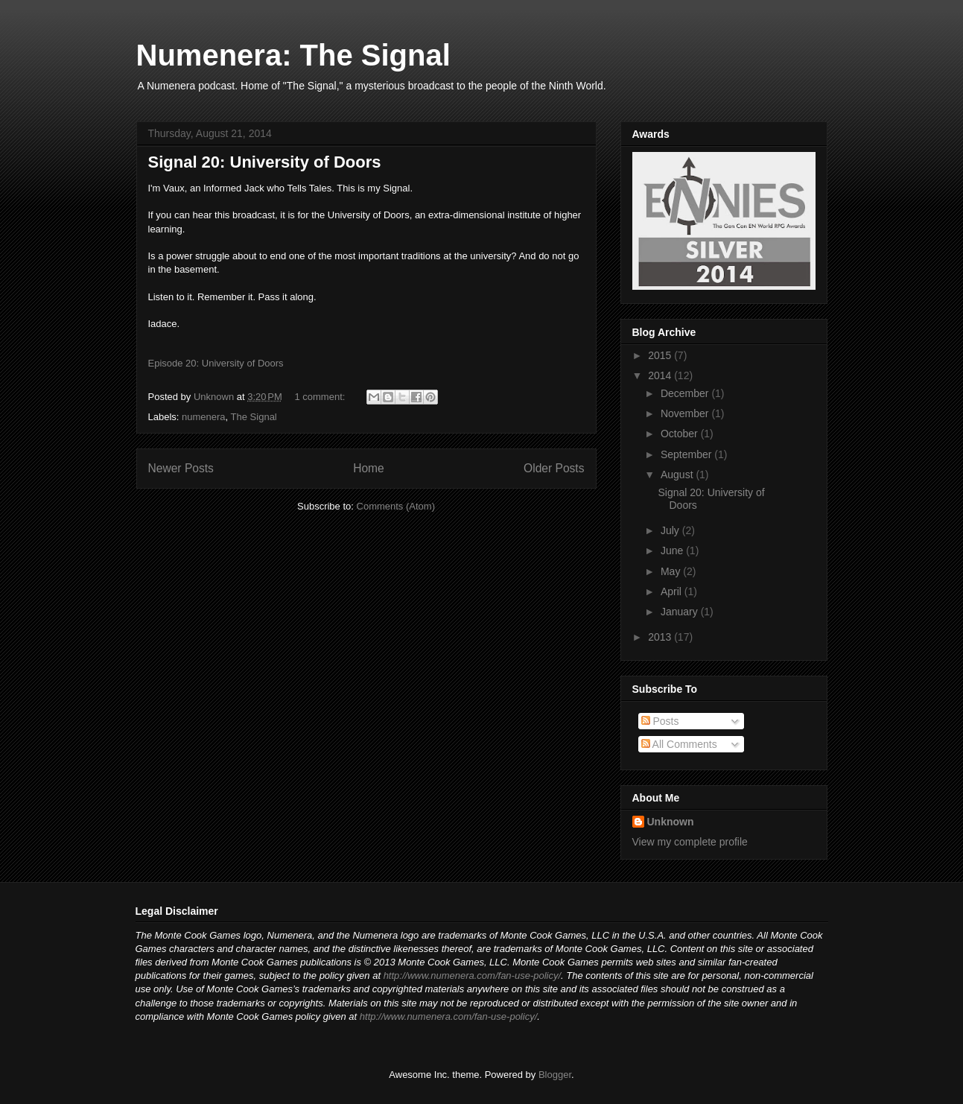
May (672, 571)
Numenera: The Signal (293, 55)
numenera (204, 416)
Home (368, 468)
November (686, 413)
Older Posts (554, 468)
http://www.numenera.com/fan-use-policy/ (472, 975)
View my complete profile (690, 842)
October (681, 434)
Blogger (554, 1074)
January (681, 612)
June (673, 550)
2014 (661, 375)
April (672, 591)
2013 (661, 637)
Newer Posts (181, 468)
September (687, 454)
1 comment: (321, 396)
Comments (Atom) (396, 506)
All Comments (679, 744)
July (671, 530)
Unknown (670, 822)
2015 (661, 355)
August (678, 474)
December (686, 393)
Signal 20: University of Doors (264, 162)
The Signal (254, 416)
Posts (660, 721)
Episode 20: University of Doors (216, 363)
